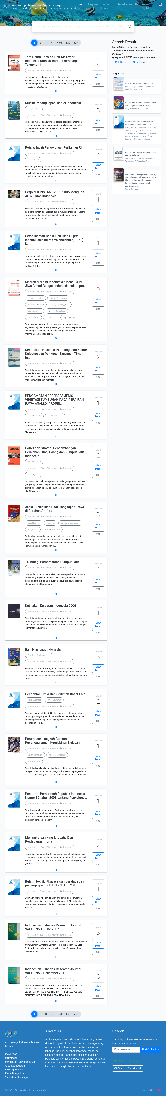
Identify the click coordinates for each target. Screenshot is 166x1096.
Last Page (72, 42)
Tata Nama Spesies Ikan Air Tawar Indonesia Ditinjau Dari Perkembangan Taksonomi (53, 61)
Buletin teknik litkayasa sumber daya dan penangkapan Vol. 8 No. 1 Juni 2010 (54, 883)
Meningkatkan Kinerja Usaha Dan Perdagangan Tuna (49, 839)
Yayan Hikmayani (35, 755)
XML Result (120, 62)
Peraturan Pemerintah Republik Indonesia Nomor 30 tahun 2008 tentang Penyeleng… (56, 796)
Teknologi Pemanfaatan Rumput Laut (52, 562)
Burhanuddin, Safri (35, 298)
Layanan (93, 4)
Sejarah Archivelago (16, 1077)
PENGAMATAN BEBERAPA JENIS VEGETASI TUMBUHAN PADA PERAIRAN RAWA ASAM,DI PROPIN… (54, 399)
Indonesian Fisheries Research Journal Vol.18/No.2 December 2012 (53, 971)
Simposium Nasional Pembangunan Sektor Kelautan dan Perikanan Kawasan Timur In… (56, 354)
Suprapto (50, 523)
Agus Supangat (34, 700)
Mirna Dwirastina (55, 416)
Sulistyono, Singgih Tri (60, 304)
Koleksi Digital (146, 6)
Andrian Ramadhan (57, 755)
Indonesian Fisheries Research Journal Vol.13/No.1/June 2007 (53, 927)
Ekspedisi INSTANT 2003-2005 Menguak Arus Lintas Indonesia (54, 194)
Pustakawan (125, 4)
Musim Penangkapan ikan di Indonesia (53, 103)
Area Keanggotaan (15, 1065)
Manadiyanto (33, 475)
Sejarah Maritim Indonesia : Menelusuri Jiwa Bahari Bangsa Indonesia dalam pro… (55, 284)
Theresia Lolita (34, 761)
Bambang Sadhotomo (70, 523)
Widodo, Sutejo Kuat (56, 311)
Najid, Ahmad (33, 317)
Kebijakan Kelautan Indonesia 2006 (50, 606)
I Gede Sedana (34, 109)
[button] (56, 91)
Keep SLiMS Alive (126, 1061)
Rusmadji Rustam (52, 529)
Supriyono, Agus (35, 311)
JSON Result (139, 62)
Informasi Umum (105, 6)
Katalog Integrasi (15, 1069)
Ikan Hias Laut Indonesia (43, 649)
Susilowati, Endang (36, 304)
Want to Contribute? (127, 1068)
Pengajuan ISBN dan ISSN (20, 1061)
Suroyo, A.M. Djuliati (58, 298)
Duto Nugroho (34, 523)
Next (59, 42)
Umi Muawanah (54, 700)
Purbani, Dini (51, 317)
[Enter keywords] (126, 1050)
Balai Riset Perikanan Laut (39, 655)
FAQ (136, 4)
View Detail (98, 76)
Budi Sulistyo (33, 160)
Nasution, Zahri (34, 462)
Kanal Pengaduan (15, 1073)
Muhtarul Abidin (34, 416)
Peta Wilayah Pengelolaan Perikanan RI (53, 147)
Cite (98, 84)
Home (81, 4)
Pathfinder (11, 1057)
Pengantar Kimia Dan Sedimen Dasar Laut (55, 694)
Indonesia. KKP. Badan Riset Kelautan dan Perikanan (50, 70)
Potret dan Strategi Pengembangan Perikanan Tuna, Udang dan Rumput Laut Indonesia (54, 452)
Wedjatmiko (33, 529)
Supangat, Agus (70, 317)
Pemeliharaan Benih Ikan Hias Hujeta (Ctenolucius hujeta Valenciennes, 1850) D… (54, 240)
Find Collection (150, 1049)
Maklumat (11, 1054)
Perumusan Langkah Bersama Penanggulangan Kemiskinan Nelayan (52, 741)
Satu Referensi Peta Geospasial (139, 83)
